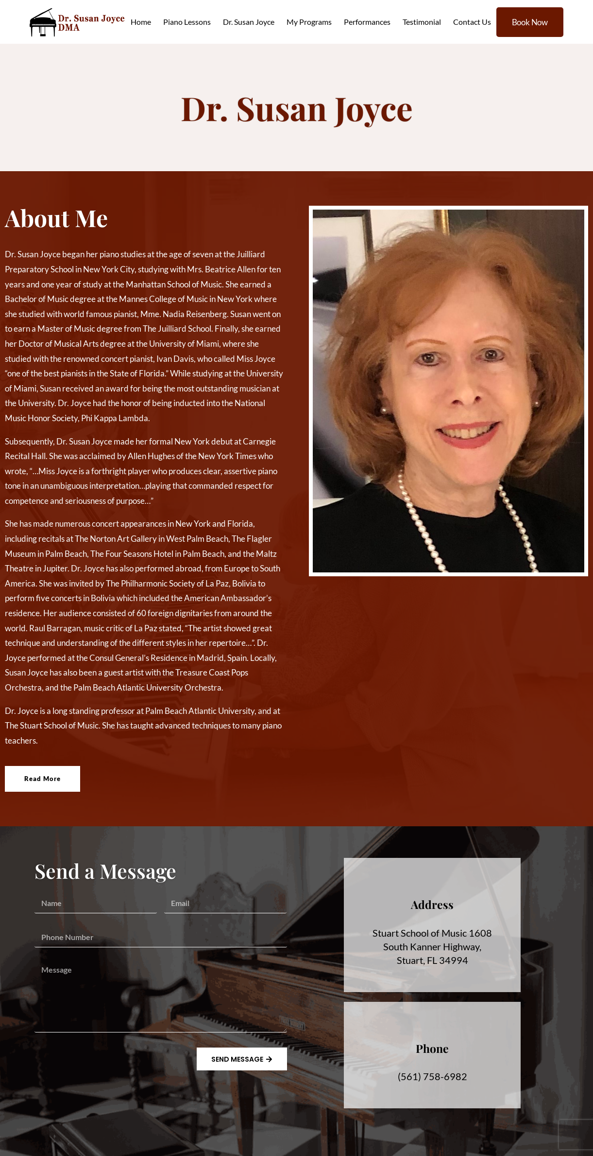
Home (141, 22)
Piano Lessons (187, 22)
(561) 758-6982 (432, 1076)
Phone (432, 1048)
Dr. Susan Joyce (248, 22)
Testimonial (422, 22)
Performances (367, 22)
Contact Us (472, 22)
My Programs (309, 22)
